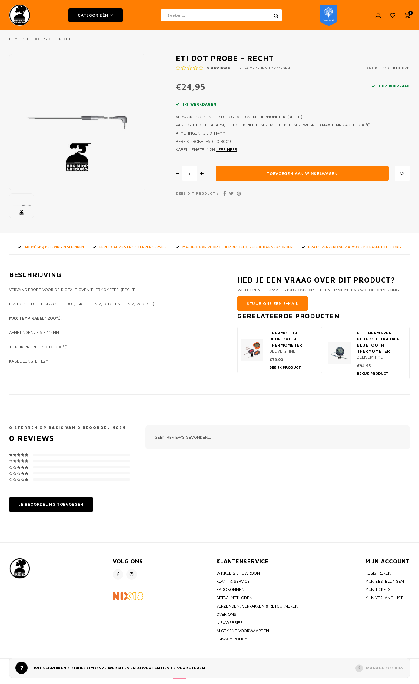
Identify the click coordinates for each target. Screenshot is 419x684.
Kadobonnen (230, 592)
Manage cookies (385, 667)
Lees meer (226, 152)
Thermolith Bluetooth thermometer (285, 342)
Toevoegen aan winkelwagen (302, 176)
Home (14, 42)
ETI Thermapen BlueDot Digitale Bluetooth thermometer (378, 345)
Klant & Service (233, 584)
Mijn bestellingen (384, 584)
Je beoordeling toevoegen (264, 71)
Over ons (226, 617)
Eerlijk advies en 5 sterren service (130, 250)
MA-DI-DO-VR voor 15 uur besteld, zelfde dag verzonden (234, 250)
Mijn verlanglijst (384, 600)
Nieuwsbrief (229, 625)
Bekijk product (285, 370)
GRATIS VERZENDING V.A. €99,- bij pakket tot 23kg (351, 250)
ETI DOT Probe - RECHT (49, 42)
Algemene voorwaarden (242, 633)
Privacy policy (232, 641)
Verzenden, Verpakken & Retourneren (257, 609)
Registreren (378, 576)
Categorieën (95, 16)
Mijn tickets (378, 592)
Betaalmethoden (234, 600)
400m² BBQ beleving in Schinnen (51, 250)
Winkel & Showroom (238, 576)
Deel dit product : (197, 196)
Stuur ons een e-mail (272, 306)
